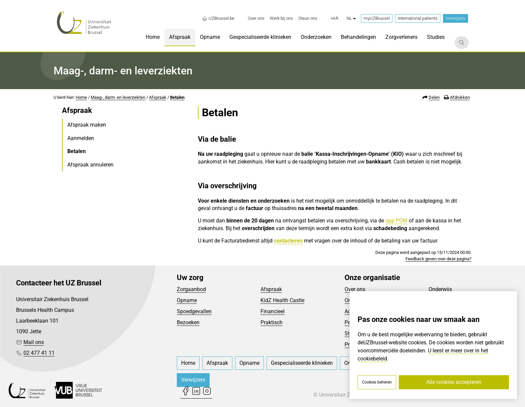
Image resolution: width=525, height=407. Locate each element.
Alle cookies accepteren (453, 382)
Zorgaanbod (191, 289)
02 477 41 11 (39, 353)
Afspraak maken (86, 125)
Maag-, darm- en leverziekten (118, 97)
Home (81, 97)
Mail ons (33, 342)
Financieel (272, 311)
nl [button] (351, 18)
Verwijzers (455, 18)
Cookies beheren (377, 382)
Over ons (355, 289)
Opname (187, 300)
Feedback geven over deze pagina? (438, 258)
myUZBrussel (377, 18)
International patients (418, 18)
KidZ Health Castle (282, 300)
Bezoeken (188, 322)
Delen (434, 97)
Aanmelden (80, 138)
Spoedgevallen (194, 311)
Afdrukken (460, 97)
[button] (334, 18)
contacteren (288, 241)
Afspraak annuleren (90, 164)
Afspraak (157, 97)
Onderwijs (440, 289)
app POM (396, 220)
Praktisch (271, 322)
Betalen (177, 97)
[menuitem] (256, 18)
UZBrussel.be (218, 18)
